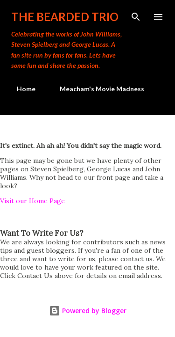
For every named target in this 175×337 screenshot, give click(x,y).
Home (20, 89)
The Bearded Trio (65, 16)
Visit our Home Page (32, 201)
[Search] (135, 16)
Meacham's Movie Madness (96, 89)
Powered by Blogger (87, 310)
